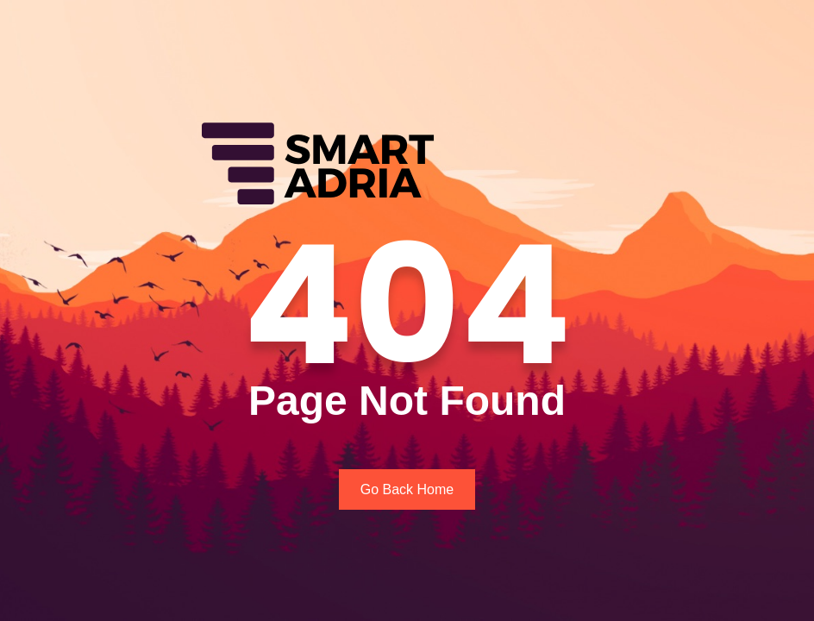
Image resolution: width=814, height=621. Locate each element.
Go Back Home (407, 489)
